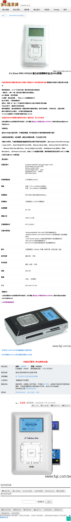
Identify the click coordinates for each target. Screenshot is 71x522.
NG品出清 (49, 491)
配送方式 (66, 405)
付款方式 (55, 405)
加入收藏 (44, 405)
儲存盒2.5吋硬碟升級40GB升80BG (42, 121)
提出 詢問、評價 (33, 392)
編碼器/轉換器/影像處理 (16, 15)
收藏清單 (27, 510)
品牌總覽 (39, 491)
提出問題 (46, 384)
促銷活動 (6, 491)
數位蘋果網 (6, 510)
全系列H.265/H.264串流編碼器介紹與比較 (17, 350)
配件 (3, 15)
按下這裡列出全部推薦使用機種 (26, 376)
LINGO (23, 366)
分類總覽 (61, 491)
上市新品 (16, 491)
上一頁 (35, 405)
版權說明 (5, 513)
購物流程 (17, 510)
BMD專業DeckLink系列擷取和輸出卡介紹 (17, 355)
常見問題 (15, 513)
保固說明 (48, 510)
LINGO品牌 (27, 491)
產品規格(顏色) (31, 388)
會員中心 (37, 510)
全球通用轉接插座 (8, 302)
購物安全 (58, 510)
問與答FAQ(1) (20, 392)
